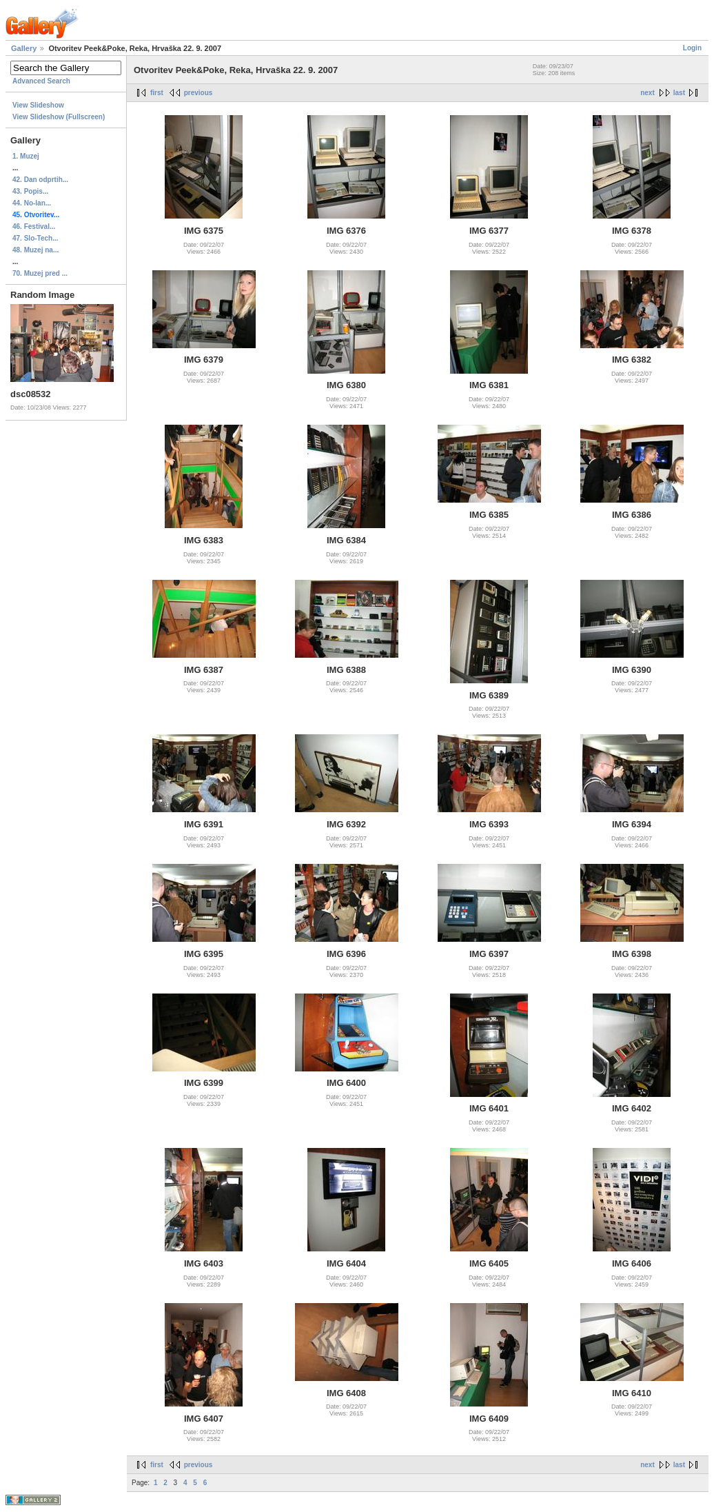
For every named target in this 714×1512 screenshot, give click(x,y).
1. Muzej (25, 156)
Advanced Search (41, 81)
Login (692, 48)
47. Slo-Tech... (35, 238)
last (679, 93)
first (156, 93)
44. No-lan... (31, 203)
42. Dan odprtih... (40, 179)
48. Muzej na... (35, 250)
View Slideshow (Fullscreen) (58, 117)
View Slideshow (38, 105)
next (647, 93)
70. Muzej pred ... (40, 273)
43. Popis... (30, 191)
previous (198, 93)
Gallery (24, 48)
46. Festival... (33, 226)
